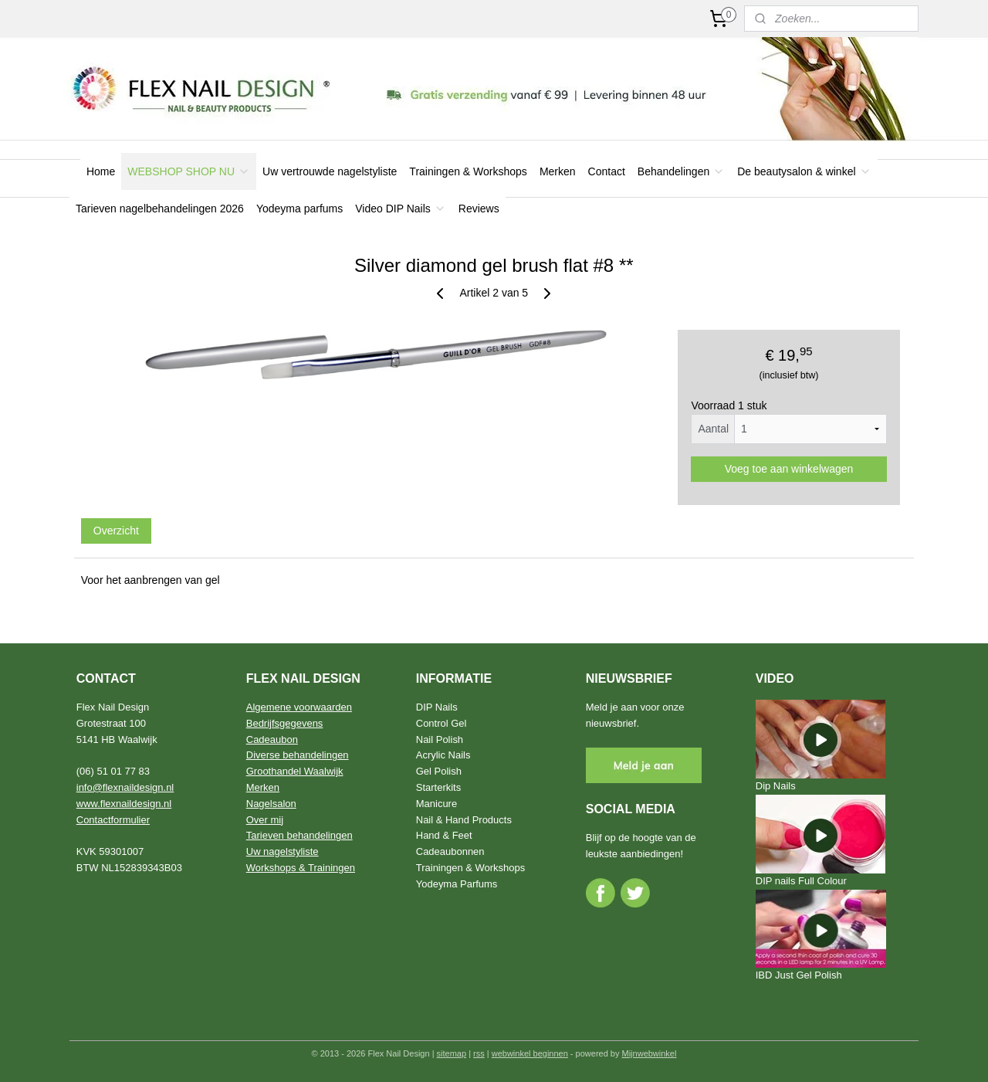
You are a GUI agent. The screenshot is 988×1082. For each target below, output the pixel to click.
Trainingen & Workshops (468, 171)
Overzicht (116, 530)
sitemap (452, 1053)
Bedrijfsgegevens (284, 723)
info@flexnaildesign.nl (125, 787)
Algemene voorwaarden (299, 707)
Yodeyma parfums (299, 208)
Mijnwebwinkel (649, 1053)
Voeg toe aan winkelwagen (789, 469)
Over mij (264, 820)
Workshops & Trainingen (300, 867)
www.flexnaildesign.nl (123, 803)
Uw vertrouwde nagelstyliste (329, 171)
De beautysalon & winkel (804, 171)
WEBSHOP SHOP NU (188, 171)
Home (100, 171)
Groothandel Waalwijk (294, 771)
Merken (558, 171)
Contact (606, 171)
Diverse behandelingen (297, 755)
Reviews (478, 208)
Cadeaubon (272, 739)
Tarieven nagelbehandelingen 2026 (160, 208)
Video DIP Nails (400, 208)
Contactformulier (113, 820)
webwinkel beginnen (530, 1053)
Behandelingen (681, 171)
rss (479, 1053)
